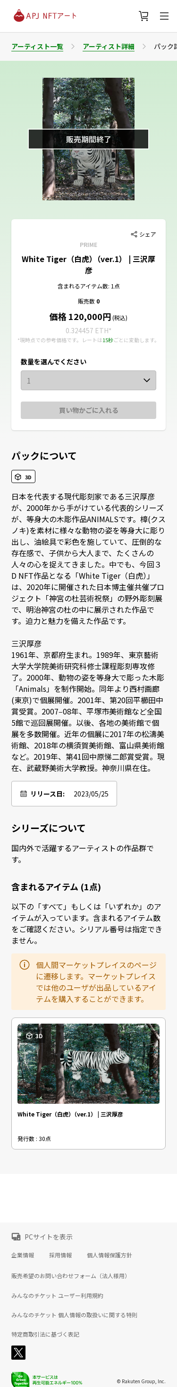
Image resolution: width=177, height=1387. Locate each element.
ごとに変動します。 (136, 340)
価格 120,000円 (80, 316)
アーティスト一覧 (37, 46)
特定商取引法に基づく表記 (45, 1334)
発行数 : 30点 (34, 1138)
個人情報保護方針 (109, 1255)
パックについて (44, 455)
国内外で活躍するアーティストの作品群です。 (82, 853)
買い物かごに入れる (88, 410)
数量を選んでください (53, 361)
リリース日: (47, 793)
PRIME (88, 244)
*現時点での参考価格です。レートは (59, 340)
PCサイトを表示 (49, 1236)
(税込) (119, 317)
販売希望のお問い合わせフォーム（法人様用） (70, 1276)
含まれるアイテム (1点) (56, 886)
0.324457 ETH (87, 330)
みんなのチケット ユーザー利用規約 (57, 1295)
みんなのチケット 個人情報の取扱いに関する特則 (74, 1315)
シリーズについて (48, 828)
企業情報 (22, 1255)
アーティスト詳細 (109, 46)
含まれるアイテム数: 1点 (89, 286)
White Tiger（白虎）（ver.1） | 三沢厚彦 (88, 264)
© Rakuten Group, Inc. (141, 1381)
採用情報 (60, 1255)
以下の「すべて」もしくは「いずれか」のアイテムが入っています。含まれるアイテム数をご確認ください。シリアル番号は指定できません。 (86, 923)
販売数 (87, 301)
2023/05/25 (91, 793)
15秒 (107, 340)
